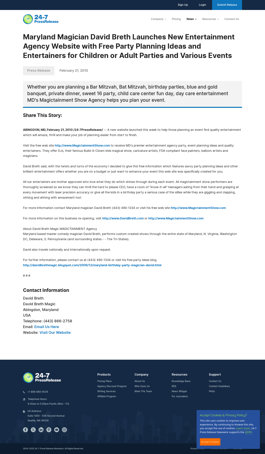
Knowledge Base (181, 381)
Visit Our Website (55, 332)
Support (215, 374)
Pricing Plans (104, 381)
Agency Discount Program (112, 386)
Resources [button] (209, 19)
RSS (174, 386)
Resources (179, 374)
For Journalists (180, 396)
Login (202, 5)
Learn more (243, 428)
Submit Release (227, 5)
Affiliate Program (106, 396)
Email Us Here (46, 327)
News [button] (191, 19)
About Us (140, 381)
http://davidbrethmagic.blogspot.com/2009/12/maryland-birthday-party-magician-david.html (92, 265)
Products (104, 374)
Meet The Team (143, 391)
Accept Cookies (210, 441)
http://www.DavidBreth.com (123, 218)
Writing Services (106, 391)
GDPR (248, 432)
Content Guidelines (219, 386)
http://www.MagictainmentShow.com (82, 145)
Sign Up (183, 5)
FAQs (212, 391)
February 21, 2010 (73, 70)
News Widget (179, 391)
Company (141, 374)
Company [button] (157, 19)
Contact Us (231, 19)
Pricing (176, 19)
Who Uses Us (142, 386)
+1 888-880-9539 (37, 392)
